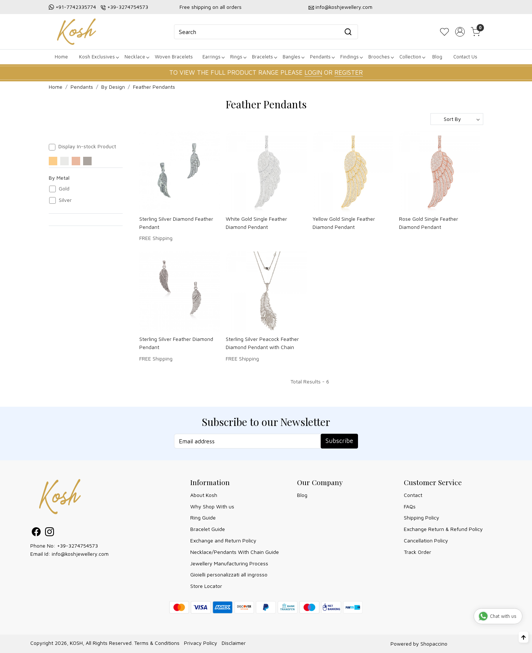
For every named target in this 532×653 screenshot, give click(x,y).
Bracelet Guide (207, 529)
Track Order (417, 552)
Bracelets (264, 57)
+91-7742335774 (75, 7)
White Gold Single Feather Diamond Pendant (256, 223)
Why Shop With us (212, 506)
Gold (64, 189)
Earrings (213, 57)
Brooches (380, 57)
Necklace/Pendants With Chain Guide (234, 552)
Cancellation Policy (426, 540)
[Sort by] (456, 119)
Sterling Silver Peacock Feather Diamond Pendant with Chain (262, 343)
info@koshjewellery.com (344, 7)
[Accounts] (460, 32)
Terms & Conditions (157, 643)
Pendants (322, 57)
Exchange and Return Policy (223, 540)
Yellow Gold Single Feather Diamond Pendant (344, 223)
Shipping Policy (421, 517)
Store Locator (206, 586)
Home (61, 57)
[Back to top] (523, 637)
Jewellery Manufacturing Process (229, 563)
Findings (351, 57)
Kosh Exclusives (99, 57)
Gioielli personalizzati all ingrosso (228, 574)
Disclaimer (234, 643)
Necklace (137, 57)
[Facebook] (36, 533)
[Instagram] (49, 533)
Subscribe (339, 440)
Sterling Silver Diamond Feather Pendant (176, 223)
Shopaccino (433, 643)
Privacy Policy (200, 643)
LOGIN (313, 72)
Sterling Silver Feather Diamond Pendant (176, 343)
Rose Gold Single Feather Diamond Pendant (428, 223)
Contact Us (465, 57)
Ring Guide (203, 517)
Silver (65, 200)
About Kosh (203, 495)
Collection (412, 57)
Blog (437, 57)
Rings (238, 57)
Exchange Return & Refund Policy (443, 529)
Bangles (293, 57)
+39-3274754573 (127, 7)
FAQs (410, 506)
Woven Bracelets (174, 57)
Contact (413, 495)
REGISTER (348, 72)
